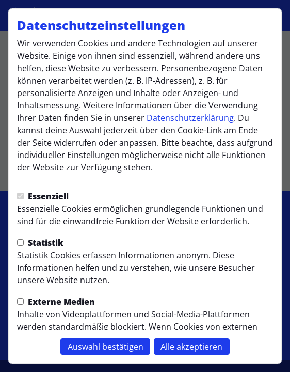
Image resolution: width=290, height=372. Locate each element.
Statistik (40, 243)
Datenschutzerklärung (190, 117)
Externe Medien (56, 301)
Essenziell (43, 196)
